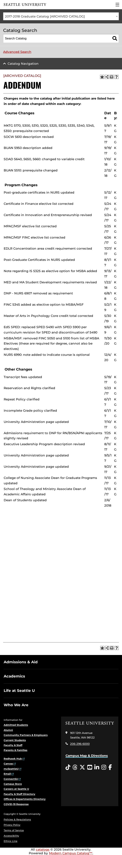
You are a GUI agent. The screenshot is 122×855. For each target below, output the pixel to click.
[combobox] (61, 16)
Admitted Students (16, 724)
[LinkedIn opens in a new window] (96, 767)
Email (7, 773)
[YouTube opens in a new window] (89, 767)
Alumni (8, 730)
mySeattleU (11, 768)
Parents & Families (15, 750)
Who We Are (16, 705)
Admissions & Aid (21, 662)
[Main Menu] (117, 4)
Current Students (15, 740)
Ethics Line (10, 841)
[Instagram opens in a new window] (103, 767)
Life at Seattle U (19, 690)
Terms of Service (14, 830)
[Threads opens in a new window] (75, 767)
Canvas (8, 763)
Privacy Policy (12, 824)
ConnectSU (11, 778)
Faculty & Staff (13, 745)
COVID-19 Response (16, 804)
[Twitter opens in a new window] (82, 767)
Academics (14, 676)
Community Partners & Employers (26, 735)
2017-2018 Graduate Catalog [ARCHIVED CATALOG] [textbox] (45, 16)
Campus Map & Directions (87, 755)
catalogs (42, 849)
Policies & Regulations (17, 819)
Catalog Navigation (23, 63)
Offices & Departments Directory (25, 798)
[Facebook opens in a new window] (110, 767)
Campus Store (13, 783)
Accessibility (11, 835)
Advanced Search (17, 52)
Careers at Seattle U (16, 788)
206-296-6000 (80, 743)
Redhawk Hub (13, 758)
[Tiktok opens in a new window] (68, 767)
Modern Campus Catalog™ (70, 853)
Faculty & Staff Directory (19, 794)
